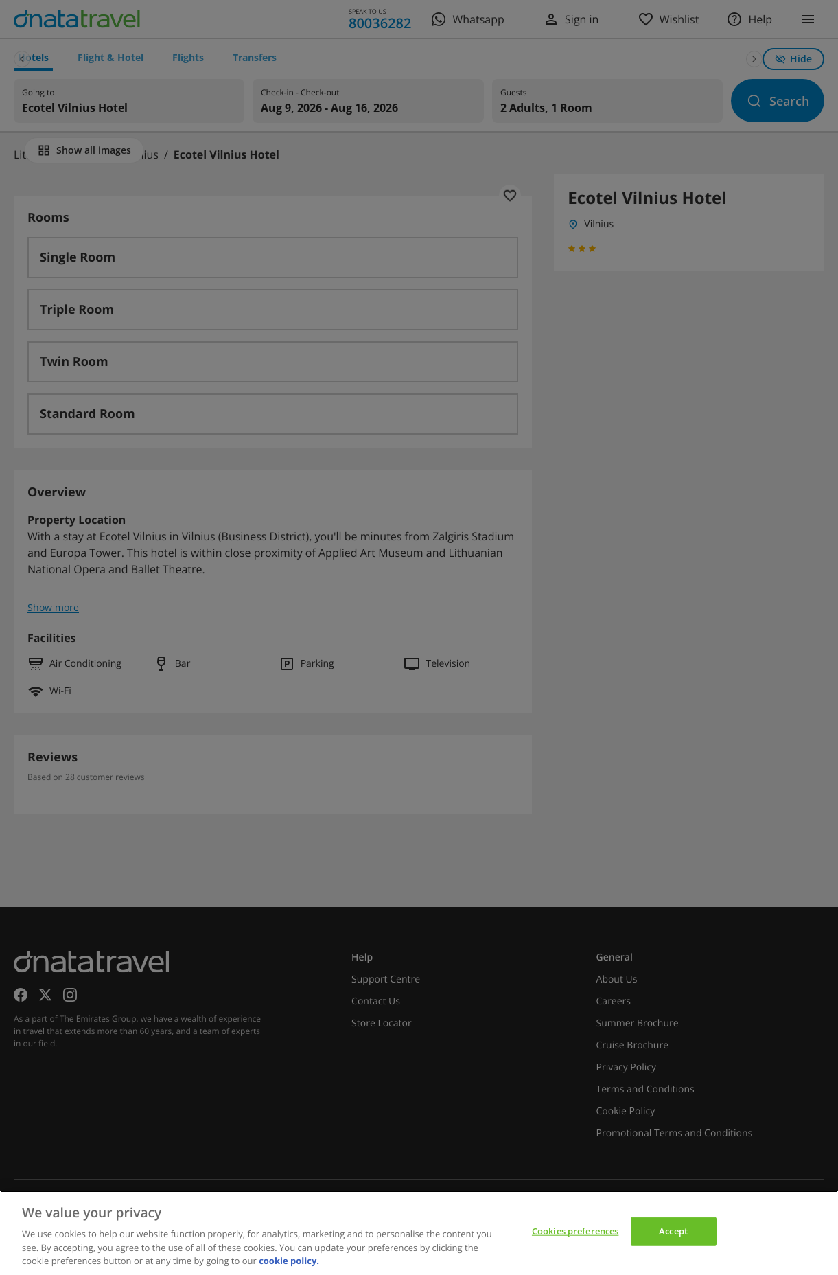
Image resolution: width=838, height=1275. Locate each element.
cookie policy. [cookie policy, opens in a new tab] (289, 1260)
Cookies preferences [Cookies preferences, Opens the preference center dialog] (575, 1231)
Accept (673, 1231)
